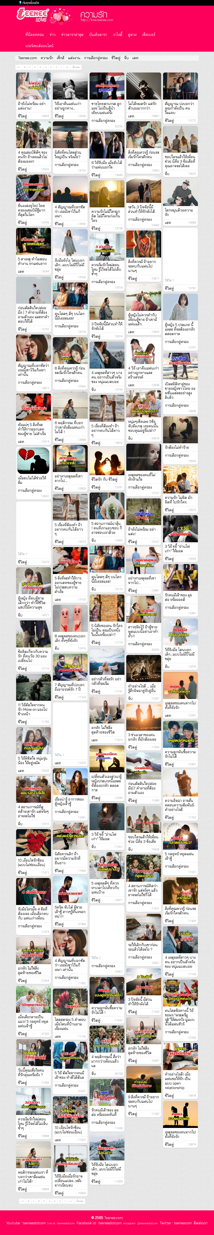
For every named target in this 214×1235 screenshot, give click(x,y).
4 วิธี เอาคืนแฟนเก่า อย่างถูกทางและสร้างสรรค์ (143, 372)
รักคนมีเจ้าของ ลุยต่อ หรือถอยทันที (105, 1112)
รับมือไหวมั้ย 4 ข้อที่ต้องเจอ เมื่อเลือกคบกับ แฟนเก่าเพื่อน (33, 913)
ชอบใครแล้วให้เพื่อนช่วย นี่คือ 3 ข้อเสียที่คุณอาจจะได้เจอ (180, 161)
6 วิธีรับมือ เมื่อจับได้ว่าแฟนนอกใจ (106, 164)
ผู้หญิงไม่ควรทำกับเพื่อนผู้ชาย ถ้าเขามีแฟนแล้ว (142, 319)
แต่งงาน (74, 58)
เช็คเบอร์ (148, 34)
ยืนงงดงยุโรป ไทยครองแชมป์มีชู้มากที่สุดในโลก (31, 210)
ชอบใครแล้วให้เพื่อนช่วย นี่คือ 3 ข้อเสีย (143, 839)
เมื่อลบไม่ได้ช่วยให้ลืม (32, 480)
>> (67, 67)
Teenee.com (27, 58)
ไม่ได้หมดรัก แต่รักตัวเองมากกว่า (142, 105)
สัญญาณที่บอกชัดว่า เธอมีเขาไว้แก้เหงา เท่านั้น (33, 370)
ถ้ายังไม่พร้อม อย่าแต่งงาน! (32, 105)
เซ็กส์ (60, 58)
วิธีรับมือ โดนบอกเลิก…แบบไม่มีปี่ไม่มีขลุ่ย (106, 1169)
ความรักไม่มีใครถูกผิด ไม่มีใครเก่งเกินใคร (105, 216)
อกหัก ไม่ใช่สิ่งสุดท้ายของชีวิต (29, 970)
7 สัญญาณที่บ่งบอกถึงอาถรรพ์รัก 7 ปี (70, 687)
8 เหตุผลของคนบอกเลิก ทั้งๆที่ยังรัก (70, 638)
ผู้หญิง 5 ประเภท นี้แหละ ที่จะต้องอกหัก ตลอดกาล (180, 329)
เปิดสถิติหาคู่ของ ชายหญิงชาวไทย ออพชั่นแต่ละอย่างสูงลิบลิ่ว (180, 391)
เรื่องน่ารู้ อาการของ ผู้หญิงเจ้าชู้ (69, 801)
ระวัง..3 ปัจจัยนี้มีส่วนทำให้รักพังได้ (141, 209)
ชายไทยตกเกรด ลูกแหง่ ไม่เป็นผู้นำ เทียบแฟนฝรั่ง (106, 108)
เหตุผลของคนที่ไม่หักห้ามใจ (141, 477)
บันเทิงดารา (98, 34)
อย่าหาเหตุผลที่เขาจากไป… (69, 478)
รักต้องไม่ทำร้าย (177, 447)
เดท (135, 58)
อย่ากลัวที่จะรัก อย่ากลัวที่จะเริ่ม (106, 681)
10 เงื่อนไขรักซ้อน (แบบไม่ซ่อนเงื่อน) (31, 862)
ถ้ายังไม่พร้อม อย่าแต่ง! (142, 531)
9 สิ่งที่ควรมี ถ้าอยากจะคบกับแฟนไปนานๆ (143, 1101)
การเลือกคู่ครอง (96, 58)
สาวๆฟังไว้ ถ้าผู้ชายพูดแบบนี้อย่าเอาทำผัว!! (143, 631)
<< (18, 67)
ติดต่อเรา (200, 1223)
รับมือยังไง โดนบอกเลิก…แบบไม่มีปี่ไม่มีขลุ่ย (70, 265)
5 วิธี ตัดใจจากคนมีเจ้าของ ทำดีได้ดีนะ (69, 1075)
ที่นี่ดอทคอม (34, 34)
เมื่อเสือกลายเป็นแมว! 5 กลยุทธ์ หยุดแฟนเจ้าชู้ (33, 1021)
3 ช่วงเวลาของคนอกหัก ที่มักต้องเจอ (142, 737)
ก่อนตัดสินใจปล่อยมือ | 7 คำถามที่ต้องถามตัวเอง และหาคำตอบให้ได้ (33, 315)
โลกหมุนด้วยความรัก (179, 212)
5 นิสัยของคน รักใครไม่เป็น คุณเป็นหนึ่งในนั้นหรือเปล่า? (106, 630)
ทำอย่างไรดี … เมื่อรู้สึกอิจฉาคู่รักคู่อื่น (142, 688)
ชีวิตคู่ (115, 58)
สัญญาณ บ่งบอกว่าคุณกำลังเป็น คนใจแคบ (179, 108)
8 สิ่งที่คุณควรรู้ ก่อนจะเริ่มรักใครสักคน (70, 370)
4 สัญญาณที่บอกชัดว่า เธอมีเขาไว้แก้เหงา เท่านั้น (70, 965)
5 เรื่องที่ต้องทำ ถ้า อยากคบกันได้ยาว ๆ (69, 529)
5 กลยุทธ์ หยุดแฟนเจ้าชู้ (179, 856)
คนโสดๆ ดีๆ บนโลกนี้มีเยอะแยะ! (70, 315)
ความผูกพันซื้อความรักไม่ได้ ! (106, 1010)
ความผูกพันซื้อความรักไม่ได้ (180, 754)
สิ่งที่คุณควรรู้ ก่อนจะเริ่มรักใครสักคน (143, 154)
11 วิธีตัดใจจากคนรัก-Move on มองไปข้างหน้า (32, 709)
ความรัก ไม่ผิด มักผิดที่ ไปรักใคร (178, 499)
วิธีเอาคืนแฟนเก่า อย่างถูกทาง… (68, 105)
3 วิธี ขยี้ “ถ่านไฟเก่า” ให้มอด (103, 836)
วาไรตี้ (117, 34)
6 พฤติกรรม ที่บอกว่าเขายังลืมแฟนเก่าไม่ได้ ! (70, 427)
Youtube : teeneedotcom (26, 1223)
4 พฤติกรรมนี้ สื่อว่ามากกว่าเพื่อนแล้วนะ (106, 1061)
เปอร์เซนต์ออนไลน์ (39, 46)
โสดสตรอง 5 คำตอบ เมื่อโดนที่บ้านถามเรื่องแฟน (70, 1024)
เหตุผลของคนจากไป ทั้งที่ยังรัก (180, 705)
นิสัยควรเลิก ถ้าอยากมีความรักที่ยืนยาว (67, 858)
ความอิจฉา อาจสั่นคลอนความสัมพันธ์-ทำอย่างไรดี (180, 805)
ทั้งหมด (76, 67)
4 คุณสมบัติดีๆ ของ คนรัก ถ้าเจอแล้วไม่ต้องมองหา (32, 157)
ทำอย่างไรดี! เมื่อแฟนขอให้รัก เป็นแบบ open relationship (178, 1081)
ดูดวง (132, 34)
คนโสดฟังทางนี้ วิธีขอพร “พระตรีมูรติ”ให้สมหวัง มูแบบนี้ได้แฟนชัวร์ (180, 1017)
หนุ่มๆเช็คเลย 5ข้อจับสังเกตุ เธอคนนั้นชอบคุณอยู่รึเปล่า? (143, 426)
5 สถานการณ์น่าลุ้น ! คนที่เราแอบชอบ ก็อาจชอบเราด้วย (106, 528)
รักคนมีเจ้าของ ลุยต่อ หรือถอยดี (178, 597)
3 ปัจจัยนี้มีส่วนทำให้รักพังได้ (106, 326)
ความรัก (47, 58)
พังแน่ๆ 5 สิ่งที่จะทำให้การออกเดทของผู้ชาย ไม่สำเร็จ (32, 429)
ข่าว (53, 34)
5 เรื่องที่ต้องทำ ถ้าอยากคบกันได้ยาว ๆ (105, 430)
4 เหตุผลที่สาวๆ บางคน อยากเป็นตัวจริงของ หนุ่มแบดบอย (106, 377)
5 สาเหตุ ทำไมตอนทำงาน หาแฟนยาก (32, 261)
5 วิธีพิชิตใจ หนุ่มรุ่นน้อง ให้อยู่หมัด (32, 760)
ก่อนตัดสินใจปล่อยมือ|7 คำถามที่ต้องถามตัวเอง (142, 788)
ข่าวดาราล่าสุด (72, 34)
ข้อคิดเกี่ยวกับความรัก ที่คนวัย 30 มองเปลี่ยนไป (33, 656)
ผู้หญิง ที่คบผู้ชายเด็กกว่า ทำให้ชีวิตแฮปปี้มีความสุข (32, 603)
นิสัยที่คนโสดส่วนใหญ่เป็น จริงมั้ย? (68, 154)
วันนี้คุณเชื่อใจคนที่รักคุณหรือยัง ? (31, 1072)
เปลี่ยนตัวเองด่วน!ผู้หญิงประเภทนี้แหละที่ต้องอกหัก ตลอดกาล (106, 783)
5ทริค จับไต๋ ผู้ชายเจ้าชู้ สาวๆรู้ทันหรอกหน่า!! (70, 912)
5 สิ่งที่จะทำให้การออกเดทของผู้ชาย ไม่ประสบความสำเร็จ (68, 585)
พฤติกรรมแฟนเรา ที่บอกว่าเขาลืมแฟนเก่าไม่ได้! (33, 1177)
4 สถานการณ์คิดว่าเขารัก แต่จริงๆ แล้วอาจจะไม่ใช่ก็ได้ (143, 890)
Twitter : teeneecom (175, 1223)
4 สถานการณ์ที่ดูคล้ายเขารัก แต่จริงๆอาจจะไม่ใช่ (33, 811)
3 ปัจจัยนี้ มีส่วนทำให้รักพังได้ (140, 1001)
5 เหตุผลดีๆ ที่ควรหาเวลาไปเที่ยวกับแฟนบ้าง (105, 887)
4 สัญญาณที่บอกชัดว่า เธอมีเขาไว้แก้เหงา (70, 211)
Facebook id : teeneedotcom (98, 1223)
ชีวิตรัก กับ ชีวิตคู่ (104, 479)
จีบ (126, 58)
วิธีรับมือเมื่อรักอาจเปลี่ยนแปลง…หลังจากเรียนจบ (69, 1180)
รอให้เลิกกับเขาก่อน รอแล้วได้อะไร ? (143, 947)
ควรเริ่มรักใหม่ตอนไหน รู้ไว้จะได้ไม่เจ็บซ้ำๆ (33, 1123)
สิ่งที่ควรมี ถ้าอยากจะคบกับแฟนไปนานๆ (142, 266)
